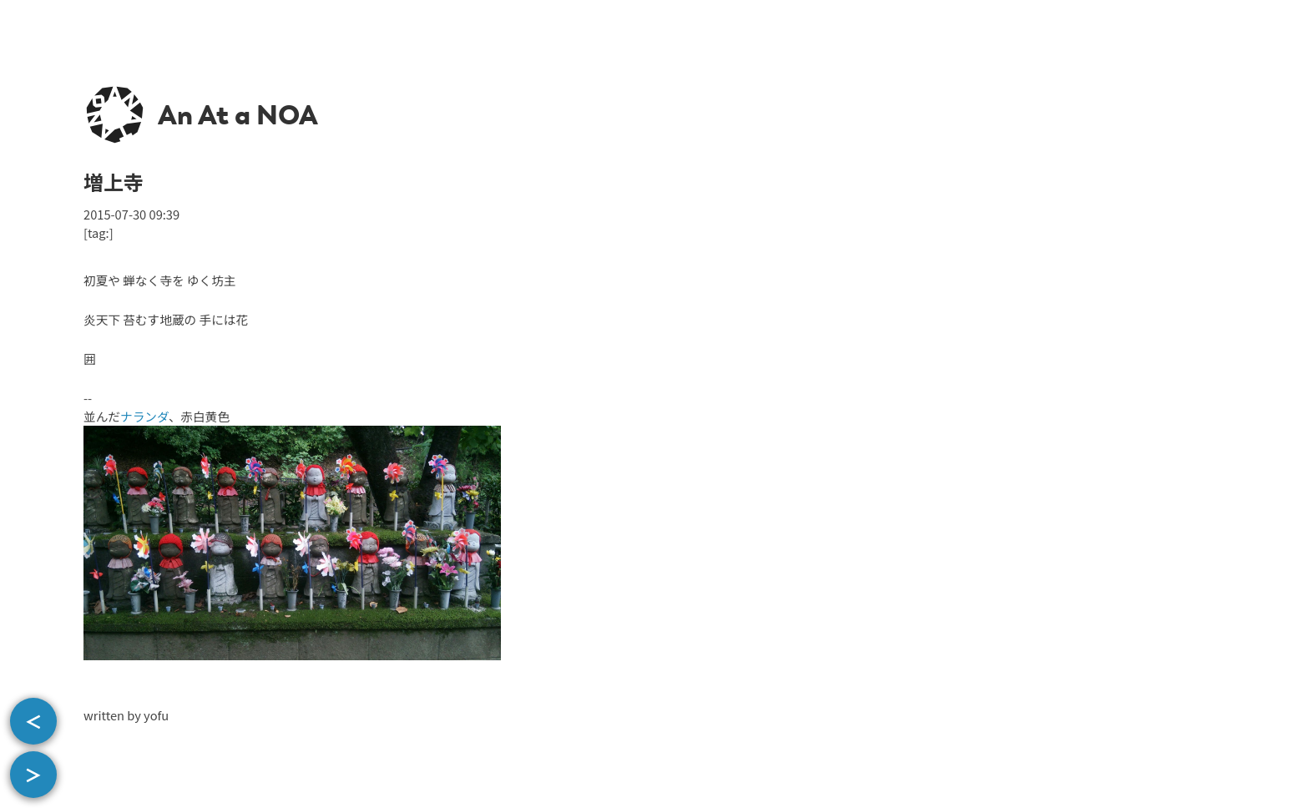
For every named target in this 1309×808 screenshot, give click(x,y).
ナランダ (144, 416)
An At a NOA (238, 115)
